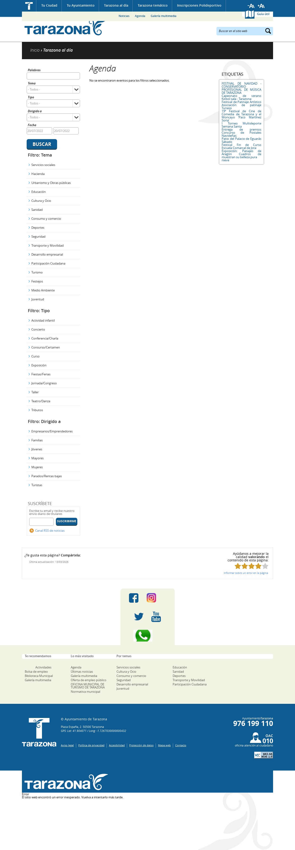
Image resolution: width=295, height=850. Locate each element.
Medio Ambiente (43, 290)
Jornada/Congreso (44, 383)
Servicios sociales (43, 165)
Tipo (31, 97)
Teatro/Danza (40, 401)
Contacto (180, 745)
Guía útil (263, 14)
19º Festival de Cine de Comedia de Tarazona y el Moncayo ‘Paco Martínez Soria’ (241, 115)
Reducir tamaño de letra (251, 6)
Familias (37, 440)
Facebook (133, 598)
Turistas (36, 485)
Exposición (38, 365)
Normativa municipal (85, 691)
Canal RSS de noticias (50, 530)
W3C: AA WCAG (263, 755)
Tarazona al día (116, 5)
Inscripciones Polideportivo (199, 5)
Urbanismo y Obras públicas (51, 183)
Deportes (37, 227)
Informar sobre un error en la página (246, 573)
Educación (38, 192)
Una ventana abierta (65, 782)
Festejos (37, 281)
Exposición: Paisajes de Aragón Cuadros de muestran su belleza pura (241, 154)
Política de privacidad (91, 745)
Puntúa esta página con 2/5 (244, 566)
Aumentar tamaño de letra (261, 6)
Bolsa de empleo (36, 671)
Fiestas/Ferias (40, 374)
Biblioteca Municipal (39, 676)
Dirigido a (35, 111)
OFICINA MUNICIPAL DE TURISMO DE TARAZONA (88, 685)
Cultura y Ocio (41, 201)
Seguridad (38, 236)
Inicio (29, 6)
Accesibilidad (117, 745)
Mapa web (164, 745)
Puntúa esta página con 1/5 (238, 566)
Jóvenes (36, 449)
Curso (35, 356)
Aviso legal (67, 745)
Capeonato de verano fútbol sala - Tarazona (241, 97)
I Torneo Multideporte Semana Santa (241, 125)
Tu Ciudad (49, 5)
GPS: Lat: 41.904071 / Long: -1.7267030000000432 (93, 731)
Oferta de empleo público (88, 680)
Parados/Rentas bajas (46, 476)
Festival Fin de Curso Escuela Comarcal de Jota (241, 146)
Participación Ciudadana (48, 263)
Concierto (38, 329)
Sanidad (37, 209)
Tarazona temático (153, 5)
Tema (32, 83)
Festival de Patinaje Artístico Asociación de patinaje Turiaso (241, 105)
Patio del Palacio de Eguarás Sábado (241, 140)
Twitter (139, 617)
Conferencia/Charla (44, 338)
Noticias (124, 16)
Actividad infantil (43, 320)
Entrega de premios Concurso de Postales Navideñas (241, 132)
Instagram (156, 598)
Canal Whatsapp (147, 636)
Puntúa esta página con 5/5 (265, 566)
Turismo (37, 272)
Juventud (37, 299)
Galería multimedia (163, 16)
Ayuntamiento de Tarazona (65, 27)
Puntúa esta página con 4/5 (258, 566)
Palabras (34, 70)
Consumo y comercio (46, 218)
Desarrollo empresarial (47, 254)
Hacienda (38, 174)
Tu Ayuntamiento (81, 5)
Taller (35, 392)
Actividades (43, 667)
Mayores (37, 458)
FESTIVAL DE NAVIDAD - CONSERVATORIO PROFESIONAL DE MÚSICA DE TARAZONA (241, 88)
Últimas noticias (82, 671)
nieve (225, 160)
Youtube (156, 617)
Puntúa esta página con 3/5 (251, 566)
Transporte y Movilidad (47, 245)
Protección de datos (141, 745)
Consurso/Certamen (45, 347)
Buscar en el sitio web (233, 31)
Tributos (37, 410)
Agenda (140, 16)
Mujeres (37, 467)
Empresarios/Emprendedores (52, 431)
